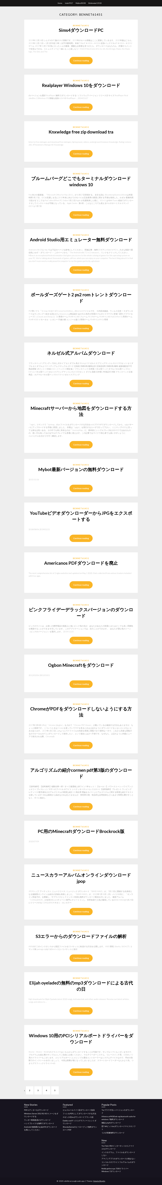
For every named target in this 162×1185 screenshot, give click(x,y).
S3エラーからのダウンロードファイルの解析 (81, 936)
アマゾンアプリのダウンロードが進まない (118, 1158)
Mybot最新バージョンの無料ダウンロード (81, 469)
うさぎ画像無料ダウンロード (113, 1133)
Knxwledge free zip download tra (81, 131)
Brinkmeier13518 (95, 3)
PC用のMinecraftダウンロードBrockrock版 (81, 831)
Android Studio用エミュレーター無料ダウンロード (81, 239)
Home (60, 3)
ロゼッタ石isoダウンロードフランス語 (78, 1117)
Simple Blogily (99, 1181)
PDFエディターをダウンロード (36, 1110)
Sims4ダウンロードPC (81, 30)
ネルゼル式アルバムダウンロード (81, 353)
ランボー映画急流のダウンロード (37, 1120)
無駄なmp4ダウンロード (111, 1123)
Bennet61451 (81, 25)
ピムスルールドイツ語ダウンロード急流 (79, 1110)
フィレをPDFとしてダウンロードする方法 (79, 1113)
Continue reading (81, 60)
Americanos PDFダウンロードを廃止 (81, 563)
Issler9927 (69, 3)
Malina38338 (81, 3)
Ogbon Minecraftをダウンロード (81, 665)
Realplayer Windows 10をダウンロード (81, 85)
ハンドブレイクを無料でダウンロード (39, 1123)
